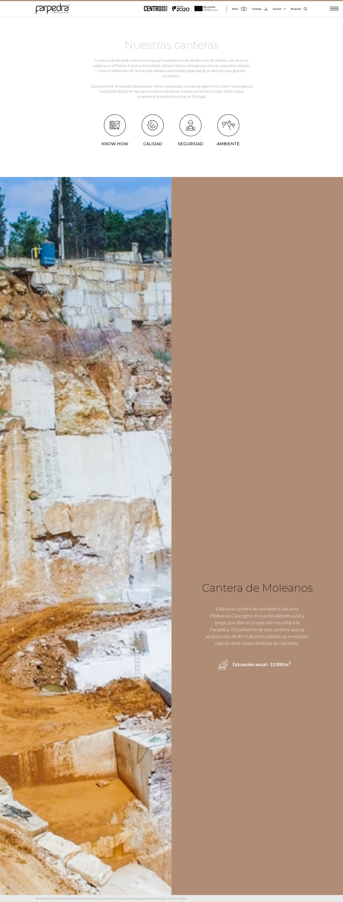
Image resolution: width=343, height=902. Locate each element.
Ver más (173, 898)
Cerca (183, 898)
